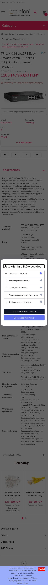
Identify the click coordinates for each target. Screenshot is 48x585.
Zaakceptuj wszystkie (24, 317)
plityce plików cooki (18, 580)
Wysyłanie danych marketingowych (23, 295)
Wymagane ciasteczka (18, 273)
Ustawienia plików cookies (22, 266)
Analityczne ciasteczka (18, 288)
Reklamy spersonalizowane (20, 302)
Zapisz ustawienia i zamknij (24, 311)
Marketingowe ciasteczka (19, 281)
